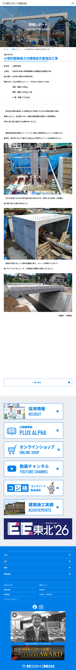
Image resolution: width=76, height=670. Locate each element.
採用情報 (6, 594)
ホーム (6, 49)
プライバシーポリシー (11, 599)
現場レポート (16, 49)
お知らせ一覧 (8, 585)
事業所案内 (7, 590)
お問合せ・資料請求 (45, 594)
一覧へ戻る (37, 382)
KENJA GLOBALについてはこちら (38, 643)
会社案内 (42, 590)
